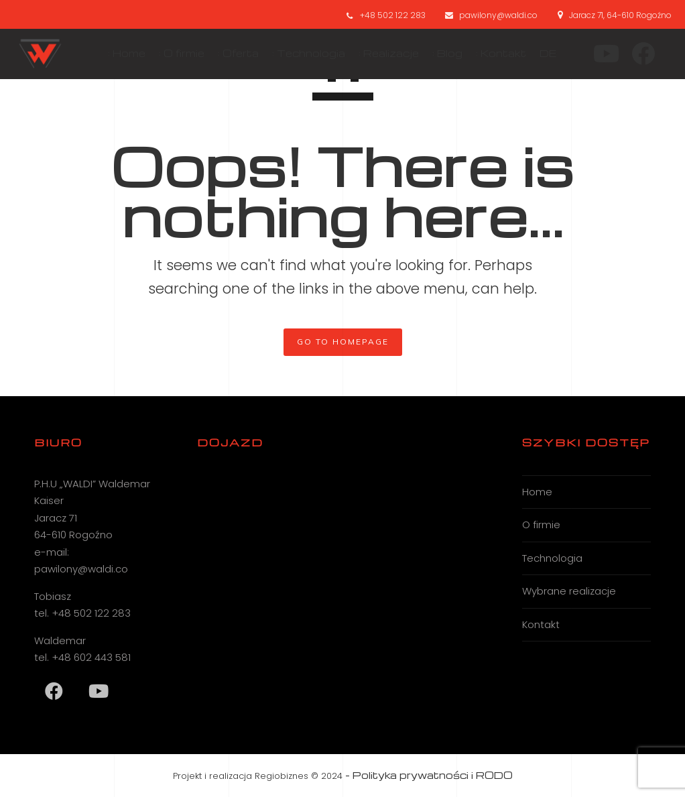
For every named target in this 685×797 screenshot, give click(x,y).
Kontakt (541, 624)
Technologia (552, 558)
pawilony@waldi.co (498, 15)
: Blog (442, 53)
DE (542, 53)
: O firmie (176, 53)
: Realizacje (383, 53)
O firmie (541, 524)
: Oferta (232, 53)
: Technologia (303, 53)
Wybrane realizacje (569, 591)
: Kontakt (496, 53)
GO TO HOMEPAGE (343, 341)
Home (537, 492)
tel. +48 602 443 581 (82, 657)
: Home (121, 53)
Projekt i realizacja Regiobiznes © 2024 (257, 776)
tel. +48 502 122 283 (82, 613)
